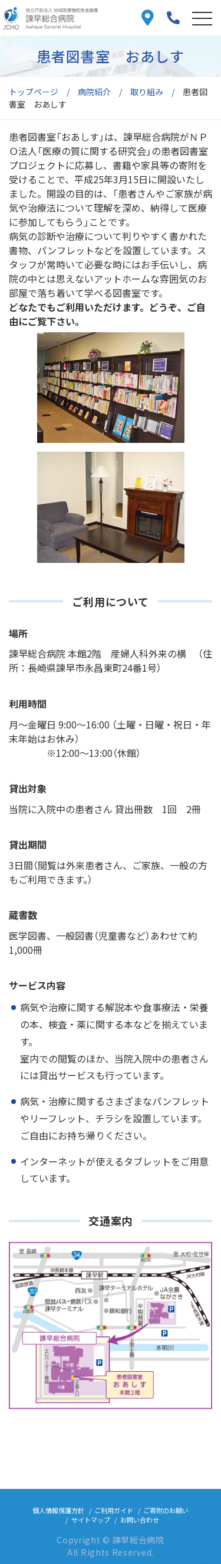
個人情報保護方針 (58, 1510)
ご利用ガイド (113, 1510)
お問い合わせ (139, 1519)
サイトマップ (90, 1519)
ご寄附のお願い (166, 1510)
